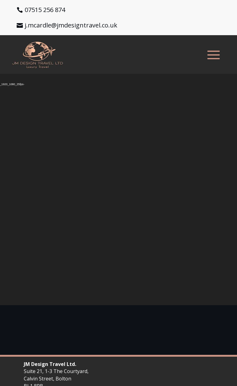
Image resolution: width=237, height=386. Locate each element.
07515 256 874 (45, 10)
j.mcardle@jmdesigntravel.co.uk (71, 25)
